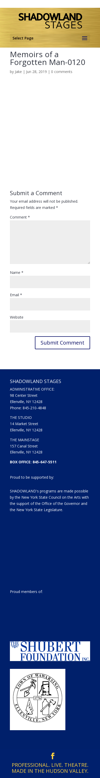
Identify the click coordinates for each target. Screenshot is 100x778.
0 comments (61, 71)
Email (16, 294)
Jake (18, 71)
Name (16, 272)
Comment (20, 217)
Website (16, 317)
